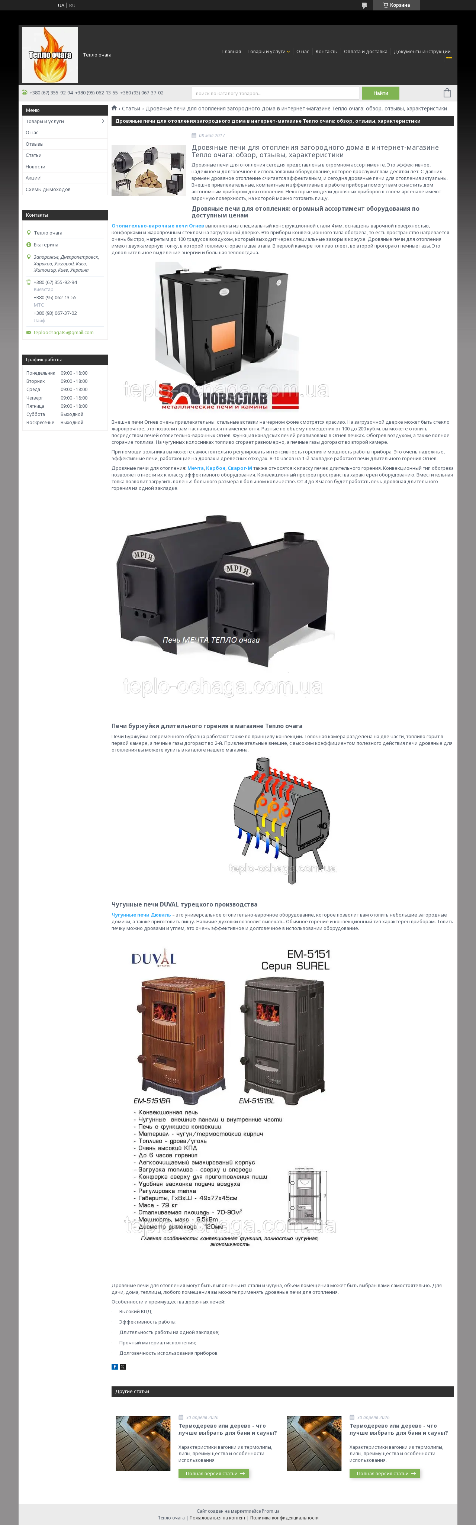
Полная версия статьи (212, 1473)
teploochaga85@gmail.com (64, 332)
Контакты (327, 51)
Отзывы (35, 143)
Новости (35, 166)
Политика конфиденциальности (284, 1518)
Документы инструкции (422, 51)
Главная (231, 51)
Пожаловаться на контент (217, 1518)
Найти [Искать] (380, 93)
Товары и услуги (266, 51)
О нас (302, 51)
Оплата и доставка (365, 51)
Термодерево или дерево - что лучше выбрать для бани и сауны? (227, 1429)
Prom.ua (271, 1511)
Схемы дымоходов (48, 189)
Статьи (34, 155)
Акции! (34, 177)
